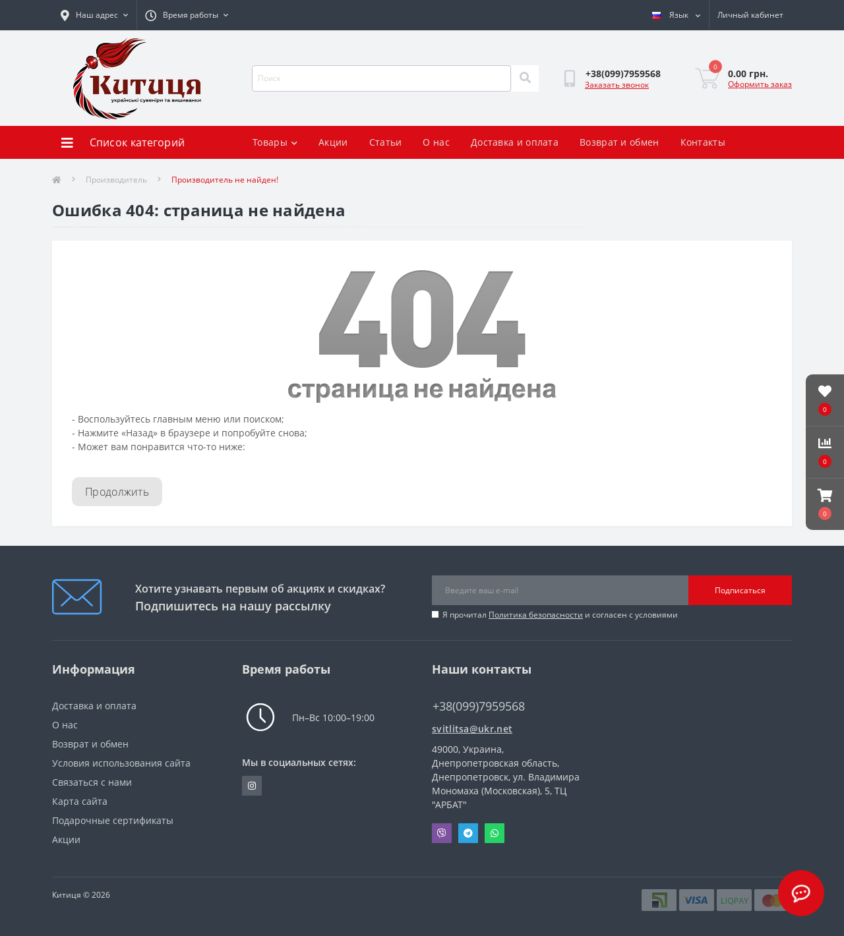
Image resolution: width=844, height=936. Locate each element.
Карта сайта (79, 801)
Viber (441, 833)
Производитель (116, 179)
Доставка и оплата (514, 142)
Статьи (385, 142)
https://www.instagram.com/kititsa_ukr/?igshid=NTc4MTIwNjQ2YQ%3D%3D (252, 785)
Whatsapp (494, 833)
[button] (825, 504)
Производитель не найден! (224, 179)
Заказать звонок (617, 84)
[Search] (525, 78)
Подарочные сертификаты (112, 820)
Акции (333, 142)
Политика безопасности (536, 614)
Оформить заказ (760, 84)
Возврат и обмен (619, 142)
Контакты (702, 142)
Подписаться (740, 590)
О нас (436, 142)
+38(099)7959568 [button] (479, 706)
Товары (275, 142)
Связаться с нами (92, 782)
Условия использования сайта (121, 763)
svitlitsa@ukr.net (472, 728)
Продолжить (117, 491)
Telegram (468, 833)
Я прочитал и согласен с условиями (560, 614)
